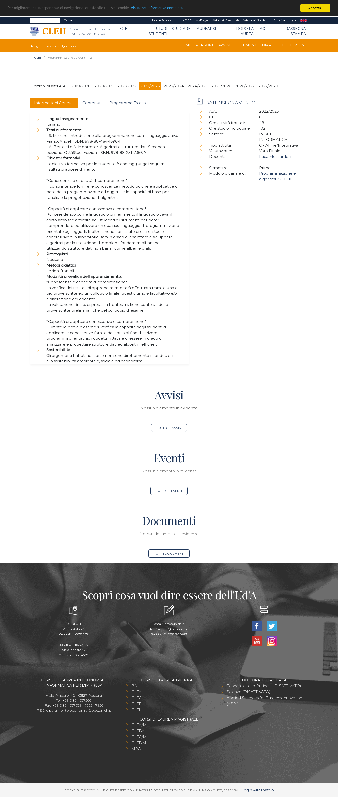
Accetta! (315, 8)
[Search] (45, 20)
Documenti (246, 45)
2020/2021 (104, 86)
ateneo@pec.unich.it (173, 629)
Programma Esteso (127, 102)
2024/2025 (198, 86)
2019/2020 (81, 86)
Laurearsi (205, 28)
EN (303, 20)
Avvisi (224, 45)
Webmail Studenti (256, 20)
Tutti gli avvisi (169, 428)
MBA (136, 748)
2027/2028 (268, 86)
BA (134, 685)
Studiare (181, 28)
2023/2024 (174, 86)
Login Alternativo (258, 790)
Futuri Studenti (158, 31)
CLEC (136, 697)
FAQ (261, 28)
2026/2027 (245, 86)
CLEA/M (139, 724)
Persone (205, 45)
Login (293, 20)
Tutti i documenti (169, 553)
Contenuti (91, 102)
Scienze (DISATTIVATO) (248, 691)
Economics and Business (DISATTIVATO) (264, 685)
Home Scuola (161, 20)
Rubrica (279, 20)
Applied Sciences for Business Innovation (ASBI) (264, 700)
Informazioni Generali (54, 102)
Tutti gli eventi (169, 491)
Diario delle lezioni (284, 45)
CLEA (136, 691)
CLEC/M (139, 736)
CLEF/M (138, 742)
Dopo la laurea (245, 31)
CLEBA (138, 730)
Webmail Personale (225, 20)
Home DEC (183, 20)
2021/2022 (126, 86)
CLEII (125, 28)
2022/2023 (150, 86)
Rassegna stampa (295, 31)
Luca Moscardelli (275, 156)
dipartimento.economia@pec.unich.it (78, 710)
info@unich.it (174, 624)
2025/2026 (221, 86)
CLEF (136, 703)
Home (186, 45)
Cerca (68, 20)
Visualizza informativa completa (165, 8)
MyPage (202, 20)
